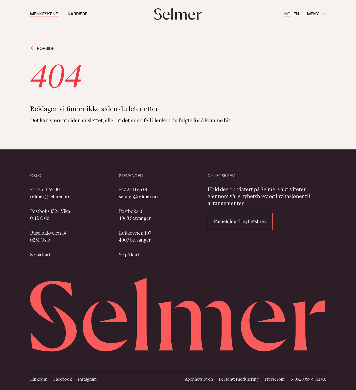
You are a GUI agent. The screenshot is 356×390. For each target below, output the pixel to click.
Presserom (275, 379)
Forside (42, 48)
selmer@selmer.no (49, 196)
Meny (316, 13)
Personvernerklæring (239, 379)
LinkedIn (38, 379)
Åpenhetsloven (199, 379)
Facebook (62, 379)
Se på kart (40, 255)
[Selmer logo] (178, 14)
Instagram (87, 379)
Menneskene (44, 13)
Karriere (78, 13)
